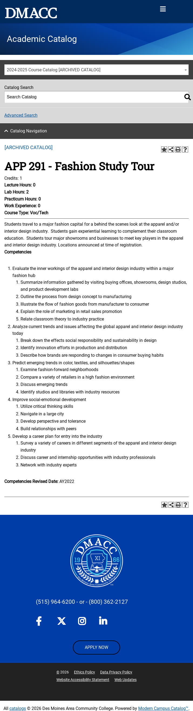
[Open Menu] (162, 9)
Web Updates (125, 679)
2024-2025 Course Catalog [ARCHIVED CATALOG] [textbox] (53, 69)
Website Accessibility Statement (82, 679)
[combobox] (96, 69)
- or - (81, 602)
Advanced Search (21, 115)
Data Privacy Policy (116, 672)
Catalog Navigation (28, 130)
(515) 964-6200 (55, 602)
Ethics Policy (84, 672)
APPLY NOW (96, 647)
